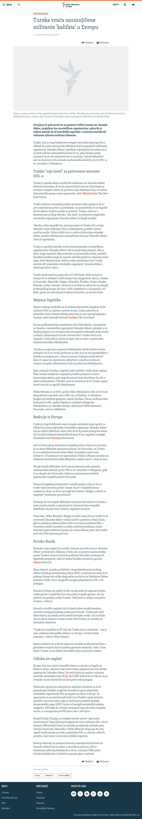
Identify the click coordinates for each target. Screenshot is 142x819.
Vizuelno (40, 798)
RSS (4, 803)
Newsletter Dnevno (45, 808)
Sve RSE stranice (10, 798)
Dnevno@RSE (40, 14)
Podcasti (40, 803)
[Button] (87, 43)
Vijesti (39, 793)
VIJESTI (116, 5)
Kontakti (6, 808)
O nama (5, 793)
